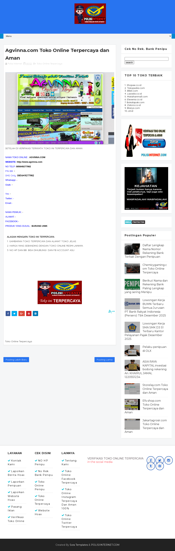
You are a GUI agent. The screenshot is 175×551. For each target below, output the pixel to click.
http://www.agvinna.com (29, 162)
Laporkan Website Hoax (16, 496)
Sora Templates (79, 544)
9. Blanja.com (132, 108)
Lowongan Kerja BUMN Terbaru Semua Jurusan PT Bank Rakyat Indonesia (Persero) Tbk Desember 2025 (145, 307)
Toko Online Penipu (40, 485)
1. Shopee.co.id (133, 85)
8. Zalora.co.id (133, 105)
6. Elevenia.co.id (133, 99)
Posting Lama (104, 359)
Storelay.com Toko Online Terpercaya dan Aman (155, 388)
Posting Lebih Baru (16, 359)
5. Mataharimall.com (136, 96)
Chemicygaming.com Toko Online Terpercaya (155, 268)
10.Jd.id (129, 110)
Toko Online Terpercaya (49, 63)
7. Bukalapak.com (134, 102)
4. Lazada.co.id (133, 93)
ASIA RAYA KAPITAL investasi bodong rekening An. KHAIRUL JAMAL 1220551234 (146, 369)
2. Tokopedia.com (135, 88)
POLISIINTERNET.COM (105, 544)
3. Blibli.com (131, 90)
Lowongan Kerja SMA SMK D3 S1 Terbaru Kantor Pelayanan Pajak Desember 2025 (145, 331)
